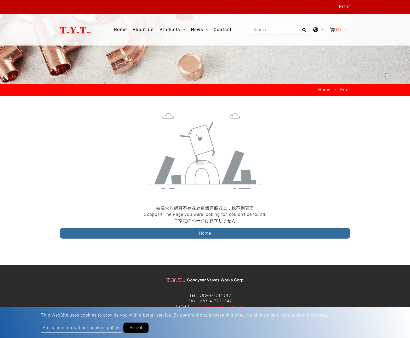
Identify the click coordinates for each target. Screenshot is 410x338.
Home (122, 29)
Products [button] (171, 29)
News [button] (198, 29)
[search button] (303, 32)
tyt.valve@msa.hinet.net (218, 306)
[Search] (280, 30)
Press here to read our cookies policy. (82, 327)
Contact (223, 29)
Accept (136, 327)
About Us (143, 29)
